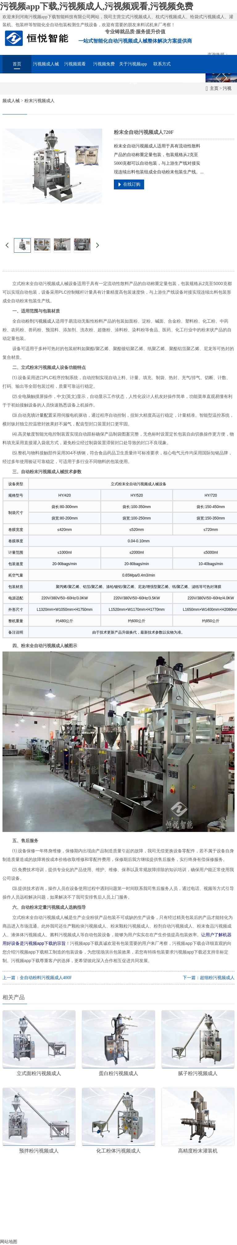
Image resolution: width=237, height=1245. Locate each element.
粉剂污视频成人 (40, 321)
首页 (17, 64)
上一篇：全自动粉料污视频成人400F (37, 977)
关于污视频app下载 (133, 67)
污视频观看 (75, 64)
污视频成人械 (46, 64)
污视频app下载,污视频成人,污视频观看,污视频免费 (96, 6)
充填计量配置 (39, 415)
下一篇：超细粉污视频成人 (209, 977)
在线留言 (191, 81)
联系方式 (162, 64)
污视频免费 (104, 64)
